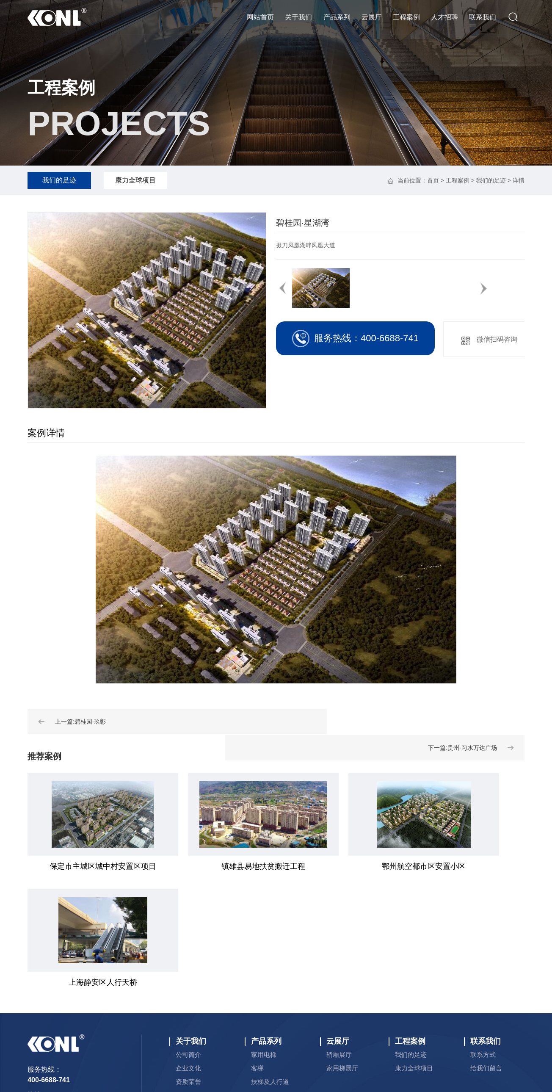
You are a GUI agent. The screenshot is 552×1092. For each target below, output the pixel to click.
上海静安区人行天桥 (457, 866)
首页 (433, 180)
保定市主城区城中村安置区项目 (84, 866)
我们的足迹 (59, 180)
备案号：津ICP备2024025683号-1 (425, 1031)
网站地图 (348, 1041)
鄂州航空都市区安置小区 (333, 866)
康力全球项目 (135, 180)
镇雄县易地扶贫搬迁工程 (209, 866)
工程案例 (61, 87)
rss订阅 (377, 1041)
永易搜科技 (314, 1041)
